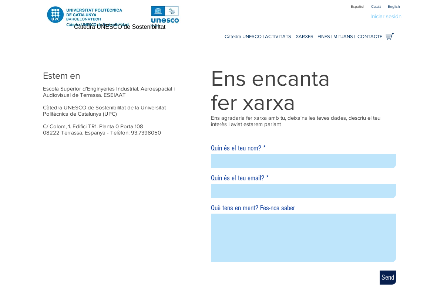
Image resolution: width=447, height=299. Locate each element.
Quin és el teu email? (237, 178)
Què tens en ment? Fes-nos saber (253, 208)
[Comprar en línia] (390, 36)
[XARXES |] (305, 36)
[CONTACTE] (369, 36)
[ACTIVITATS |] (279, 36)
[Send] (388, 278)
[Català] (376, 6)
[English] (394, 6)
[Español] (357, 6)
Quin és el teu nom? (236, 148)
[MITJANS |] (344, 36)
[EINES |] (324, 36)
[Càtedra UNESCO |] (244, 36)
